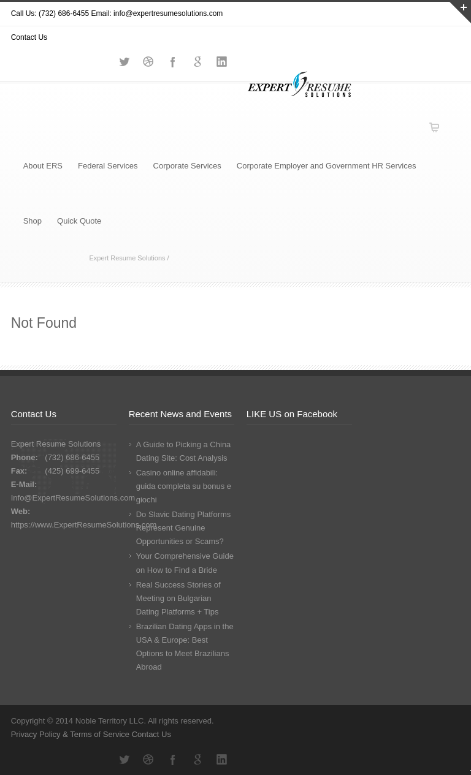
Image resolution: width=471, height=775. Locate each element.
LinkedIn (222, 759)
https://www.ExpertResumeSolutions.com (84, 524)
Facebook (173, 759)
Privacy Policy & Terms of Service (71, 734)
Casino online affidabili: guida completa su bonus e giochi (183, 486)
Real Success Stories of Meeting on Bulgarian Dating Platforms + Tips (178, 598)
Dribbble (148, 759)
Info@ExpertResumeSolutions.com (73, 497)
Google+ (197, 759)
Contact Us (151, 734)
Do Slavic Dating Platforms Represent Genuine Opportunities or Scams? (183, 528)
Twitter (124, 759)
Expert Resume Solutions (127, 258)
